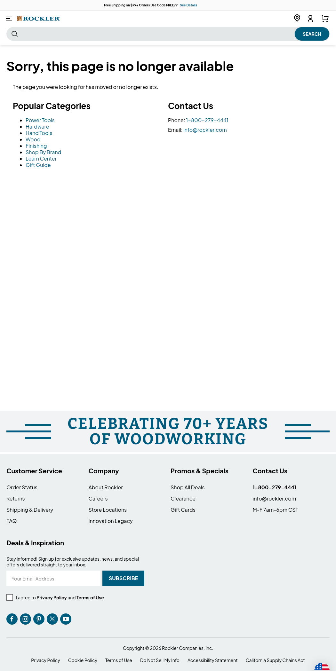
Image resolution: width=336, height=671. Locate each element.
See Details (188, 5)
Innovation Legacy (111, 520)
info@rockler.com (205, 129)
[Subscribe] (123, 578)
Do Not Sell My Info (160, 660)
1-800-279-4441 (207, 120)
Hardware (37, 126)
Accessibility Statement (213, 660)
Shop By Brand (43, 152)
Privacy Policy (45, 660)
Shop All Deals (187, 487)
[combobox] (168, 34)
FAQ (11, 520)
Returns (15, 498)
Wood (33, 139)
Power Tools (40, 120)
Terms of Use (118, 660)
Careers (98, 498)
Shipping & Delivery (29, 509)
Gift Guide (38, 165)
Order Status (21, 487)
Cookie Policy (82, 660)
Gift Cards (183, 509)
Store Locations (108, 509)
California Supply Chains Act (275, 660)
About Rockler (106, 487)
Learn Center (41, 158)
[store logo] (38, 18)
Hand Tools (39, 133)
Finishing (36, 145)
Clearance (183, 498)
